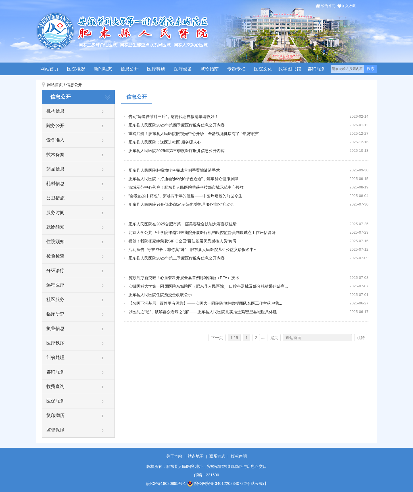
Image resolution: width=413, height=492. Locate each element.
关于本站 (174, 456)
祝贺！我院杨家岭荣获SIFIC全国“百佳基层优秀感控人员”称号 (182, 241)
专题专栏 (236, 69)
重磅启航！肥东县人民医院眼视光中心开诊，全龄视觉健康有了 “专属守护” (193, 133)
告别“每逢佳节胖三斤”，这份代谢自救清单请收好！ (173, 116)
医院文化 (263, 69)
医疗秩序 (55, 343)
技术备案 (55, 154)
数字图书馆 (289, 69)
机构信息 (55, 111)
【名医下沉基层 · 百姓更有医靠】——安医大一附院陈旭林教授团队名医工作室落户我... (205, 303)
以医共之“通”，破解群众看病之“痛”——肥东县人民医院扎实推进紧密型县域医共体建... (204, 312)
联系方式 (217, 456)
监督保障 (55, 429)
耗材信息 (55, 183)
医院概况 (76, 69)
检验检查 (55, 256)
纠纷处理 (55, 357)
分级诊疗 (55, 270)
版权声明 (239, 456)
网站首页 (49, 69)
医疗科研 (156, 69)
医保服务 (55, 400)
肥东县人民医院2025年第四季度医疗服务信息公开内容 (176, 125)
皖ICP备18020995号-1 (166, 483)
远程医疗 (55, 285)
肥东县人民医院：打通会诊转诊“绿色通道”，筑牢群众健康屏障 (183, 179)
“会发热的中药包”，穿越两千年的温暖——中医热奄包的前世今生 (185, 196)
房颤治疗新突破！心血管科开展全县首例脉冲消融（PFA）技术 (183, 277)
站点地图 (196, 456)
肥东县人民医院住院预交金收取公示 (160, 294)
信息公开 (129, 69)
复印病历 (55, 415)
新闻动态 (103, 69)
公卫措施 (55, 198)
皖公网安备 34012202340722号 (218, 483)
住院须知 (55, 241)
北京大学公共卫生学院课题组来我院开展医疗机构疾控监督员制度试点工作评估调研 (202, 232)
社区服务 (55, 299)
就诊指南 (210, 69)
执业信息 (55, 328)
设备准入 (55, 140)
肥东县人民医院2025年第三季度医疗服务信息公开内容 (176, 150)
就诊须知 (55, 227)
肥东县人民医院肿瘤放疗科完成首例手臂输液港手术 (174, 170)
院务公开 (55, 125)
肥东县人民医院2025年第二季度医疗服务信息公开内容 (176, 258)
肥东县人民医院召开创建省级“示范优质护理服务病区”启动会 (181, 204)
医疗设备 (183, 69)
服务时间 (55, 212)
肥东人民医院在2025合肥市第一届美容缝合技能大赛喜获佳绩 (182, 224)
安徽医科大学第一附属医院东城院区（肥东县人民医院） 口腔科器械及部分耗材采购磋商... (208, 286)
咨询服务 (316, 69)
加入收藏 (349, 6)
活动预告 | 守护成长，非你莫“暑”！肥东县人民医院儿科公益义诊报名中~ (192, 249)
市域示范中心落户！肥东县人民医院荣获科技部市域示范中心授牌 (186, 187)
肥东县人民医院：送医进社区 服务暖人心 (164, 142)
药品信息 (55, 169)
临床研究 (55, 314)
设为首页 (328, 6)
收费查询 (55, 386)
